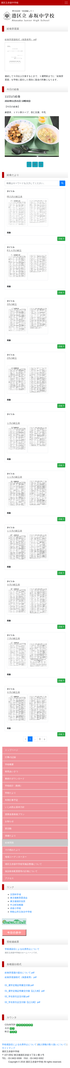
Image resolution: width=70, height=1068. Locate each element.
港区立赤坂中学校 (9, 2)
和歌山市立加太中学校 (21, 912)
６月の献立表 (13, 692)
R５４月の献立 (14, 250)
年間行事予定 (11, 800)
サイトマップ (8, 1048)
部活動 (8, 828)
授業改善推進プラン (15, 814)
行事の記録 (10, 757)
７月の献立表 (13, 638)
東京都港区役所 (17, 901)
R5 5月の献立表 (14, 196)
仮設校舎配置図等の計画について (21, 871)
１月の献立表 (13, 423)
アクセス (9, 878)
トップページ (11, 750)
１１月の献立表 (14, 477)
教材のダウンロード (15, 778)
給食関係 (9, 842)
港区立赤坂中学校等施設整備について (23, 864)
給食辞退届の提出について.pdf (19, 972)
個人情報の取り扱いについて (52, 1044)
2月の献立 (12, 358)
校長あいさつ (11, 771)
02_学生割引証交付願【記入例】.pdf (22, 1002)
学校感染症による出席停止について (22, 949)
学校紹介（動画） (13, 786)
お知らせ (9, 821)
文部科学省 (15, 894)
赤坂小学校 (15, 908)
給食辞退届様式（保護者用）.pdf (21, 977)
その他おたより (12, 850)
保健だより (10, 836)
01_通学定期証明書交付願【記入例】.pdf (24, 991)
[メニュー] (66, 2)
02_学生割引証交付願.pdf (17, 996)
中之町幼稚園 (16, 905)
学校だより (10, 793)
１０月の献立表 (14, 531)
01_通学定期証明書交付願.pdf (19, 985)
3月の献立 (12, 304)
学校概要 (9, 764)
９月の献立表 (13, 584)
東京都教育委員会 (18, 898)
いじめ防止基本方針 (15, 807)
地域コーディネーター (16, 857)
